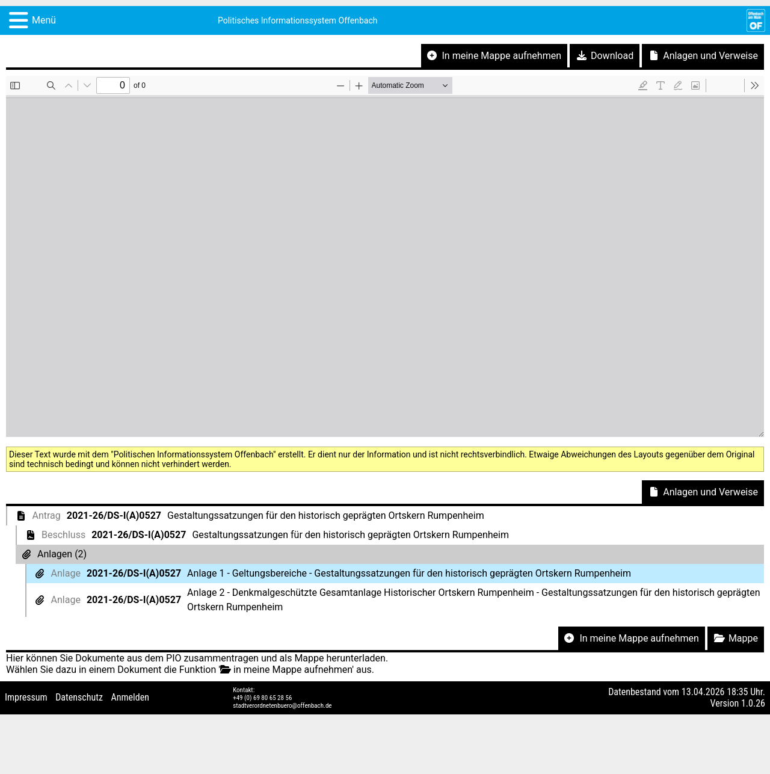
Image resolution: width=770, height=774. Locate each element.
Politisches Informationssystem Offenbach (298, 20)
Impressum (26, 697)
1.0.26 (753, 703)
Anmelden (130, 697)
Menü (44, 20)
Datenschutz (79, 697)
